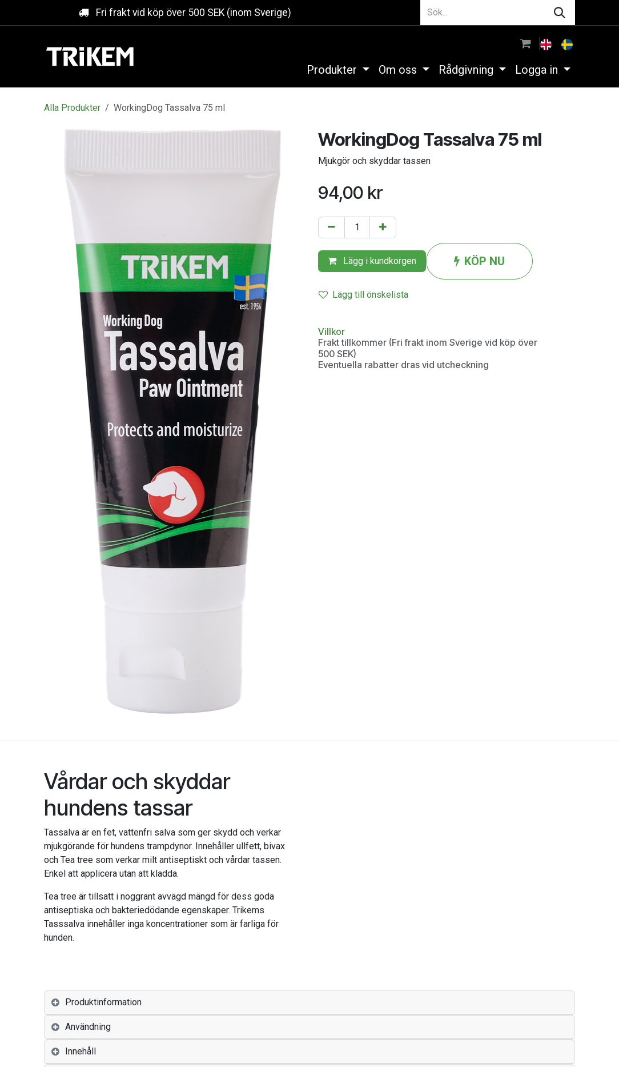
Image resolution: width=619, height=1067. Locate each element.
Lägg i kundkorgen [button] (372, 260)
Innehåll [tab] (80, 1051)
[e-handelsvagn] (526, 43)
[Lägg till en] (382, 227)
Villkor (331, 331)
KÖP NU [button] (479, 261)
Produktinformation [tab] (103, 1002)
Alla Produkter (72, 107)
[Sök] (559, 12)
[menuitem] (547, 43)
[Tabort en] (331, 227)
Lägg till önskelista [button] (363, 294)
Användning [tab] (88, 1026)
